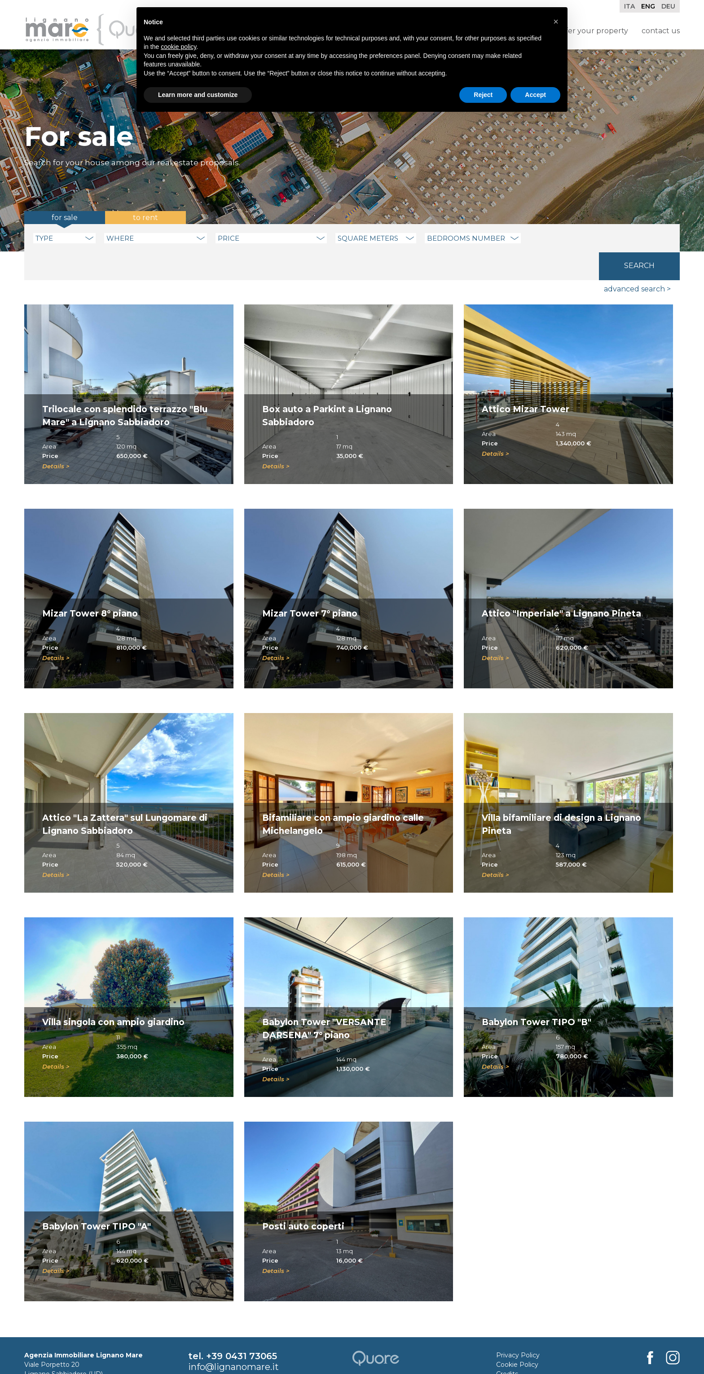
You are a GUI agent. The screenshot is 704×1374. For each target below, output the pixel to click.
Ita (629, 6)
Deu (668, 6)
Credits (507, 1346)
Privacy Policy (518, 1327)
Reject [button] (483, 94)
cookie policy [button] (178, 46)
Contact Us (661, 30)
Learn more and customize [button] (198, 94)
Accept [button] (535, 94)
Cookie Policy (517, 1337)
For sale (65, 217)
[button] (556, 21)
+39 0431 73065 (241, 1328)
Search (639, 237)
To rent (145, 217)
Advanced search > (637, 261)
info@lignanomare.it (233, 1339)
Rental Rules (516, 1356)
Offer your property (593, 30)
